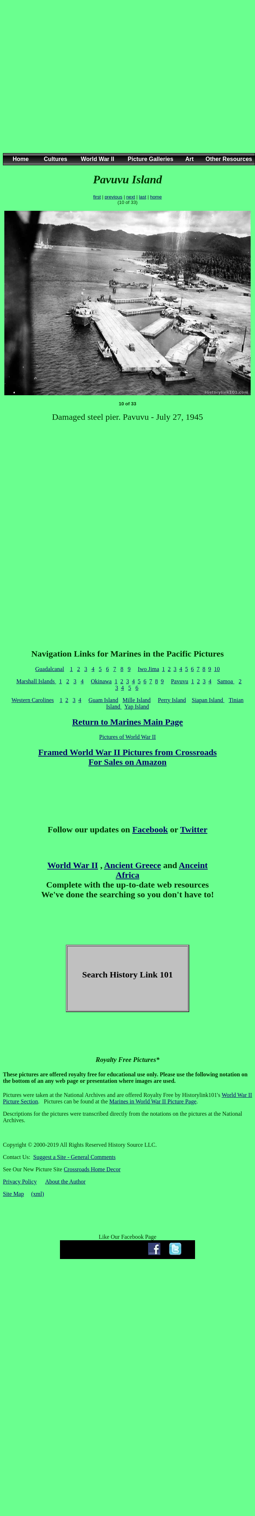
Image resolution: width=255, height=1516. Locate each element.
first (97, 197)
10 (217, 669)
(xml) (37, 1194)
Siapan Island (208, 700)
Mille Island (136, 700)
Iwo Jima (148, 669)
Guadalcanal (49, 669)
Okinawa (101, 681)
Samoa (225, 681)
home (156, 197)
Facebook (150, 829)
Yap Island (136, 706)
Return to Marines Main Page (127, 722)
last (142, 197)
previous (113, 197)
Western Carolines (33, 700)
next (130, 197)
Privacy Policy (20, 1182)
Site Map (13, 1194)
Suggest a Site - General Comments (74, 1157)
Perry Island (172, 700)
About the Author (65, 1182)
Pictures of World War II (127, 737)
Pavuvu (179, 681)
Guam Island (103, 700)
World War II (72, 865)
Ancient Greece (132, 865)
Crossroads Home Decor (92, 1169)
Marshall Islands (36, 681)
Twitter (194, 829)
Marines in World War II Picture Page (152, 1101)
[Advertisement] (125, 84)
